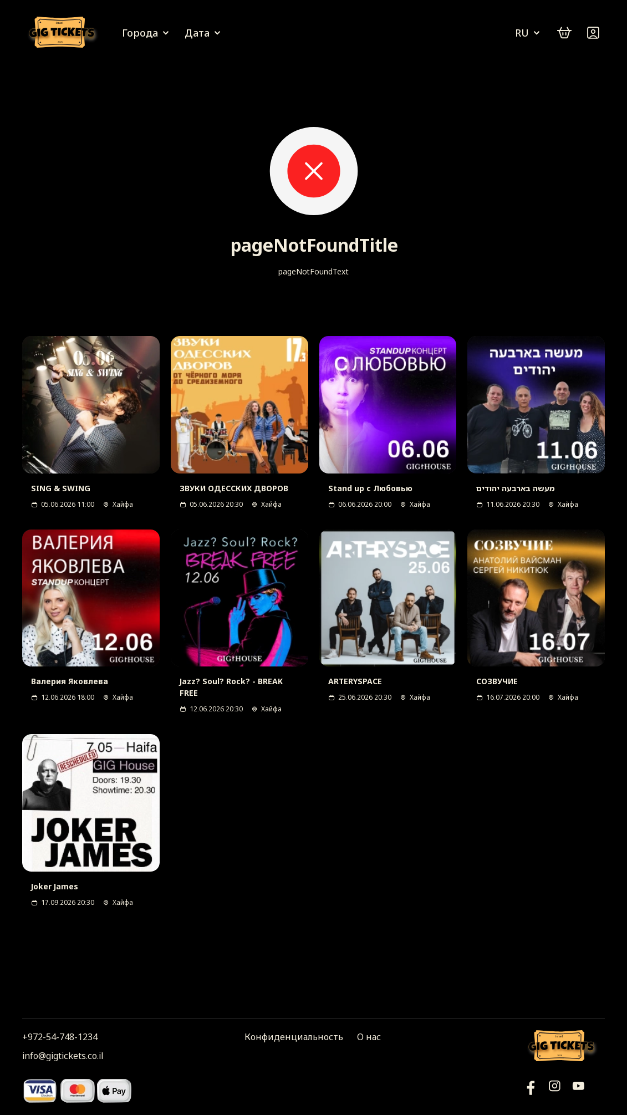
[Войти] (593, 32)
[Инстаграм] (555, 1090)
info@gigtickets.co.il (62, 1056)
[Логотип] (63, 33)
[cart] (564, 33)
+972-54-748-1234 (60, 1037)
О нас (369, 1037)
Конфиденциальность (293, 1037)
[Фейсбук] (578, 1090)
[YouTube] (531, 1090)
